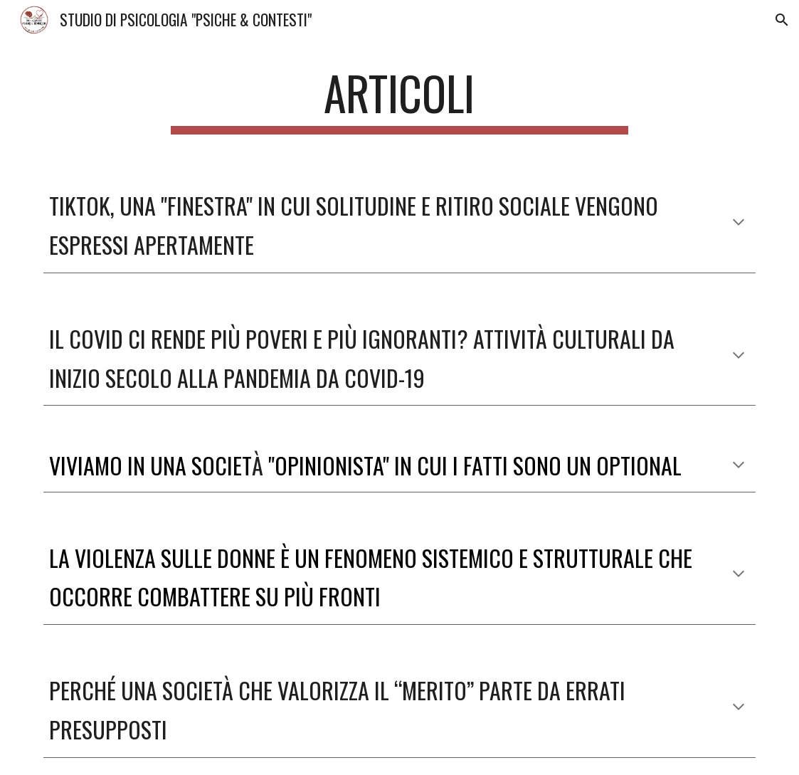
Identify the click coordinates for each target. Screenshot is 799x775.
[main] (399, 100)
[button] (782, 20)
